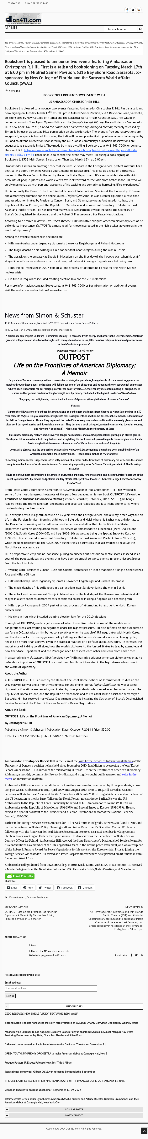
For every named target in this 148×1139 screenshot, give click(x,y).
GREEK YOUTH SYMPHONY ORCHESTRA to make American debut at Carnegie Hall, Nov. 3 (56, 1053)
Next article (134, 907)
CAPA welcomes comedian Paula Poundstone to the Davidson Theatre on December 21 (55, 1044)
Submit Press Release (36, 3)
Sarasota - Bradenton (36, 897)
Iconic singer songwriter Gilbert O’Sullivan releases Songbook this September (50, 1071)
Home (20, 42)
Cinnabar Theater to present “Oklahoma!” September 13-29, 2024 (43, 1089)
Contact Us (14, 3)
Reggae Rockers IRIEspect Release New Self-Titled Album (39, 1062)
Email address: (12, 982)
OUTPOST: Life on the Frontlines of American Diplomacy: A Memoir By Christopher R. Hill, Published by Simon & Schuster (31, 915)
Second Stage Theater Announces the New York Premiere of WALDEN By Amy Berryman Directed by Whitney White (71, 1022)
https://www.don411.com (52, 955)
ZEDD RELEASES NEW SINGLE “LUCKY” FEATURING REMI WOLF (41, 1013)
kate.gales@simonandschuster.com (52, 329)
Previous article (16, 907)
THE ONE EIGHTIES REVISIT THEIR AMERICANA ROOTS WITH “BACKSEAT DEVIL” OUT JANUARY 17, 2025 (65, 1080)
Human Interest (17, 897)
